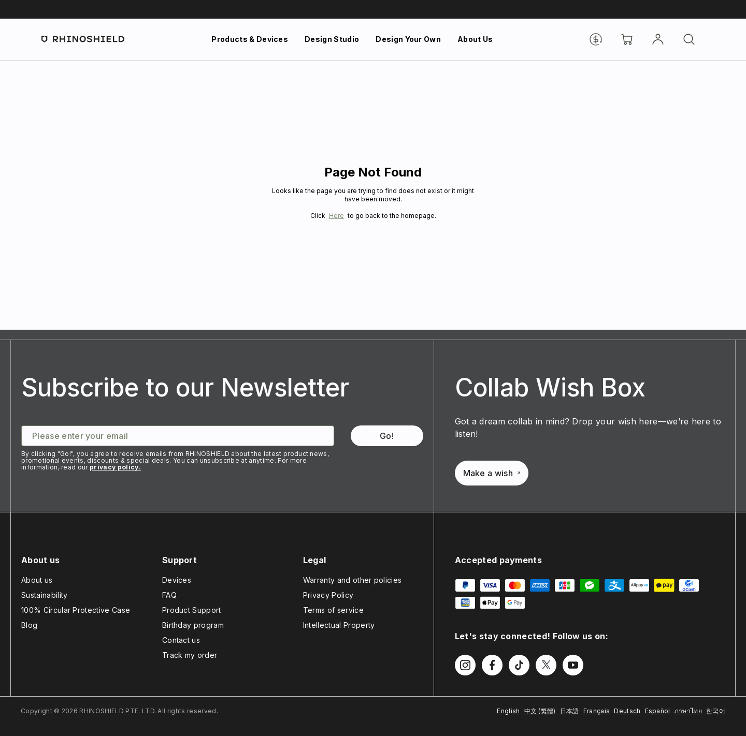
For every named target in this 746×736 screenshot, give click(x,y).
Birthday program (193, 625)
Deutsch (627, 711)
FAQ (169, 595)
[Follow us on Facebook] (492, 665)
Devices (176, 580)
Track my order (189, 655)
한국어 (715, 711)
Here (336, 215)
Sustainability (44, 595)
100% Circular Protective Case (75, 610)
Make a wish (492, 473)
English (508, 711)
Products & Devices (249, 39)
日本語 (569, 711)
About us (37, 580)
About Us (475, 39)
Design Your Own (408, 39)
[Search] (689, 39)
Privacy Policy (328, 595)
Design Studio (332, 39)
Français (596, 711)
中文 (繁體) (540, 711)
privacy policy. (115, 467)
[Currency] (596, 39)
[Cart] (626, 39)
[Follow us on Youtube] (573, 665)
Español (657, 711)
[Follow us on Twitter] (546, 665)
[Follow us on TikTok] (519, 665)
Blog (29, 625)
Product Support (191, 610)
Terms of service (333, 610)
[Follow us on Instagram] (465, 665)
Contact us (181, 640)
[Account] (657, 39)
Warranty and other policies (352, 580)
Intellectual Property (339, 625)
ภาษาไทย (688, 711)
